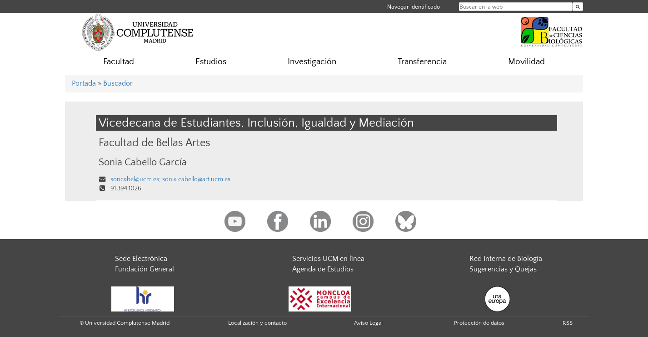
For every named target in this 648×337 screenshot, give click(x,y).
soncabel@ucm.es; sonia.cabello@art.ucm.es (170, 179)
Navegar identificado (413, 6)
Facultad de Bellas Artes (154, 143)
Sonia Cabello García (143, 162)
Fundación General (144, 269)
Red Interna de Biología (505, 259)
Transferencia (422, 61)
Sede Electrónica (141, 259)
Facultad (118, 61)
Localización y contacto (257, 323)
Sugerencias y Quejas (503, 269)
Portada (84, 83)
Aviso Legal (368, 323)
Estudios (210, 61)
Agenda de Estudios (323, 269)
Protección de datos (479, 323)
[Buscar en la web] (578, 6)
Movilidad (526, 61)
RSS (568, 323)
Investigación (312, 61)
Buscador (118, 83)
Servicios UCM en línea (328, 259)
